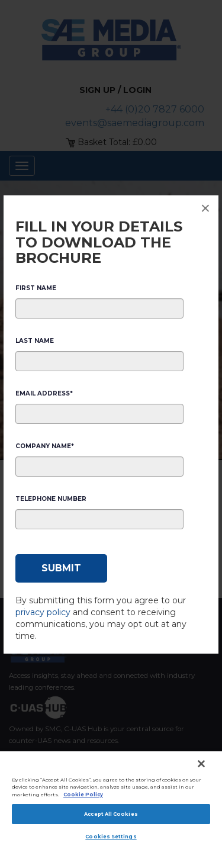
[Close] (201, 763)
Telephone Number (50, 499)
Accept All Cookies (110, 814)
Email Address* (44, 393)
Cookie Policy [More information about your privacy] (83, 794)
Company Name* (44, 446)
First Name (35, 288)
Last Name (34, 341)
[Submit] (61, 568)
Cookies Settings (110, 837)
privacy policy (42, 612)
